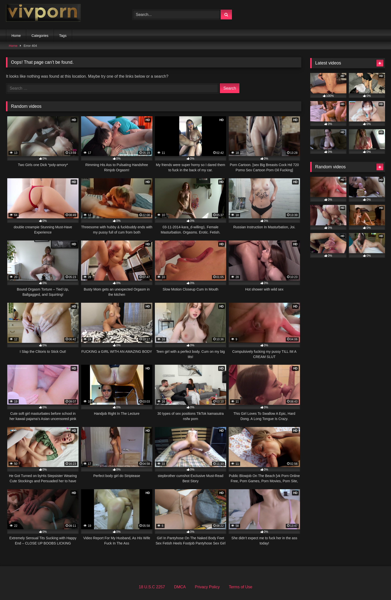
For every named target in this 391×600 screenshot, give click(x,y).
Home (16, 36)
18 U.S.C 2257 (152, 587)
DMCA (180, 587)
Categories (39, 36)
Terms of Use (240, 587)
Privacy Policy (207, 587)
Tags (63, 36)
